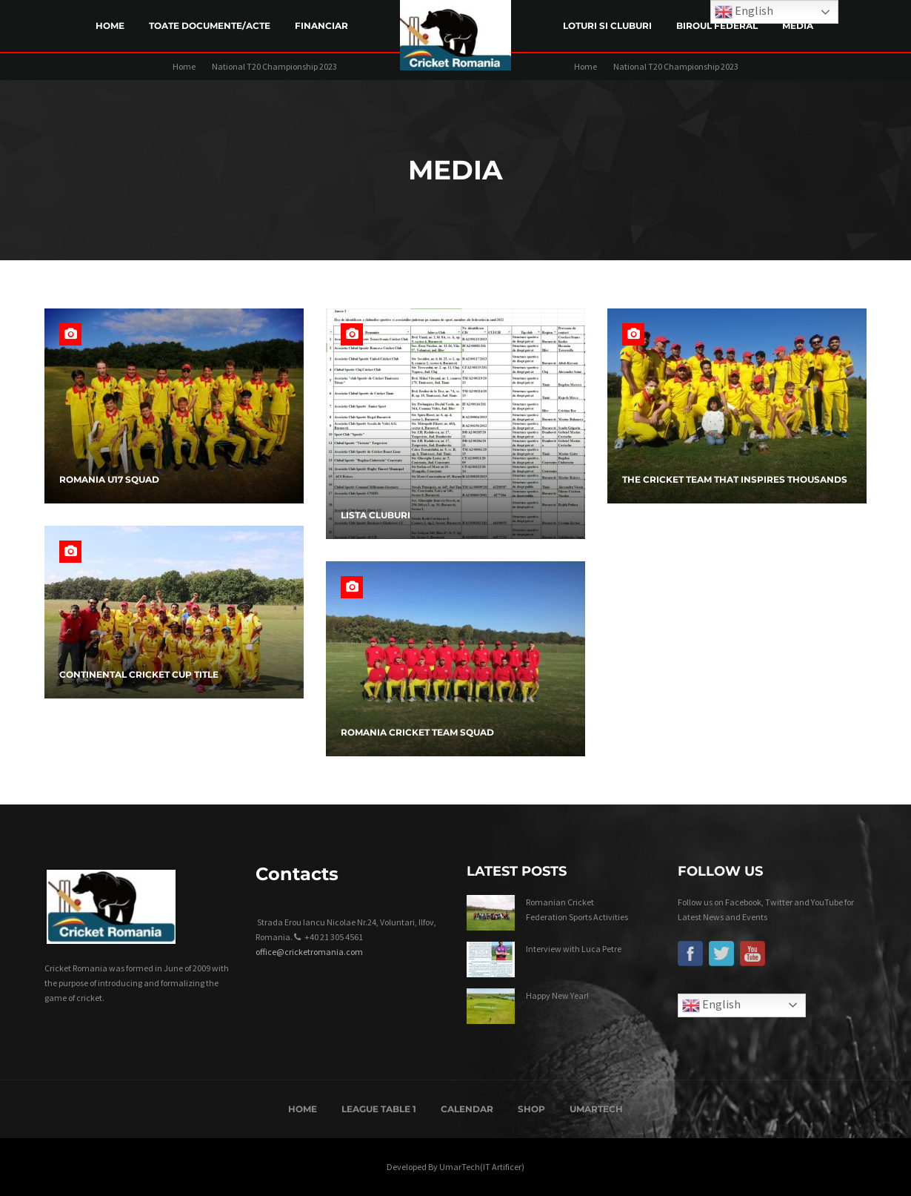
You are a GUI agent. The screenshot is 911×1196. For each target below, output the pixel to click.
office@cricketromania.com (309, 951)
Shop (531, 1108)
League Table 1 (378, 1108)
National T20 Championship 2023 (274, 66)
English (711, 1005)
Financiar (321, 25)
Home (110, 25)
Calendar (467, 1108)
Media (797, 25)
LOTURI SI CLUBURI (607, 25)
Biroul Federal (717, 25)
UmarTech (596, 1108)
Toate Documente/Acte (209, 25)
